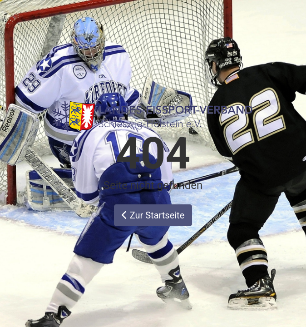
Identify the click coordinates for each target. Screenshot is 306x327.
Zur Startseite (153, 215)
